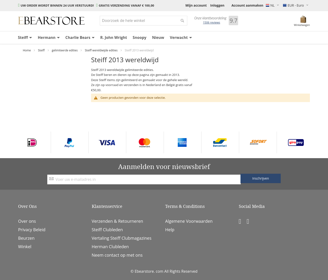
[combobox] (143, 20)
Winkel (24, 246)
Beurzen (26, 238)
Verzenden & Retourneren (117, 221)
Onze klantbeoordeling (210, 18)
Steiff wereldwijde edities (101, 50)
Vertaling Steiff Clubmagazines (122, 238)
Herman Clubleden (110, 246)
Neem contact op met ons (117, 255)
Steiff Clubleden (107, 229)
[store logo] (51, 21)
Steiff (41, 50)
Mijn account (196, 5)
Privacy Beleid (31, 229)
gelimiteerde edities (65, 50)
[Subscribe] (260, 178)
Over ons (27, 221)
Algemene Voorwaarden (189, 221)
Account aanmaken (247, 5)
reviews (211, 23)
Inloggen (217, 5)
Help (169, 229)
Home (27, 50)
